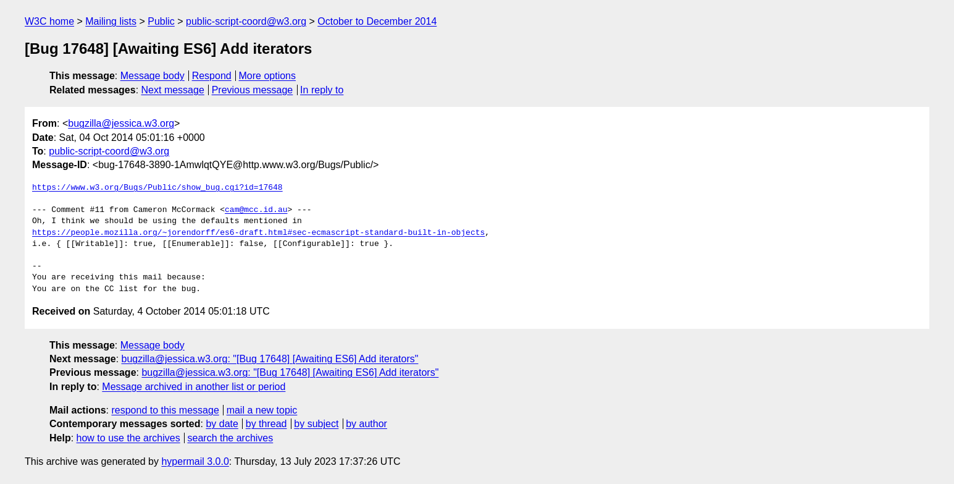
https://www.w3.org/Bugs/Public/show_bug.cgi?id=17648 (157, 187)
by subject (316, 423)
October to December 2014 (377, 21)
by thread (266, 423)
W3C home (49, 21)
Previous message (252, 90)
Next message (172, 90)
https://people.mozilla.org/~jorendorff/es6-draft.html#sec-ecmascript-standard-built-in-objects (258, 233)
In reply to (321, 90)
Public (161, 21)
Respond (212, 75)
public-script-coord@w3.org (246, 21)
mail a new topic (262, 410)
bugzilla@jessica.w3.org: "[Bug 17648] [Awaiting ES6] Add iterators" (270, 359)
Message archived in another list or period (193, 386)
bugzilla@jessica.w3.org (121, 123)
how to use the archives (128, 438)
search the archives (231, 438)
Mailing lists (110, 21)
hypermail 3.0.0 (194, 461)
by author (366, 423)
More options (267, 75)
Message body (152, 75)
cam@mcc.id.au (256, 210)
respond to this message (165, 410)
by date (222, 423)
